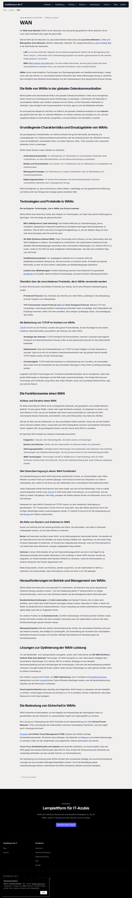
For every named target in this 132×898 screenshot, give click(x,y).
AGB (36, 861)
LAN (96, 43)
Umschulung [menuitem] (95, 4)
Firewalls (24, 734)
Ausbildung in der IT (13, 4)
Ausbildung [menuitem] (60, 4)
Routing (26, 514)
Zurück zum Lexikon (28, 777)
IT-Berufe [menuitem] (48, 4)
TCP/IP (23, 328)
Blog (4, 848)
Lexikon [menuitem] (123, 4)
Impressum (39, 848)
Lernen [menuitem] (107, 4)
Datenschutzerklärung (42, 852)
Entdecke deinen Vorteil (66, 825)
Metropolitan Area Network (41, 63)
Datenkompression (98, 677)
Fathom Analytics (38, 884)
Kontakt (38, 865)
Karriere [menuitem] (83, 4)
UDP (63, 305)
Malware (85, 737)
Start (4, 10)
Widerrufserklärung (42, 857)
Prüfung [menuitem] (72, 4)
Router (51, 492)
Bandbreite (28, 274)
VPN (89, 722)
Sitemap (6, 852)
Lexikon (11, 10)
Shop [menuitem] (115, 4)
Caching (42, 680)
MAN (105, 43)
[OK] (43, 892)
